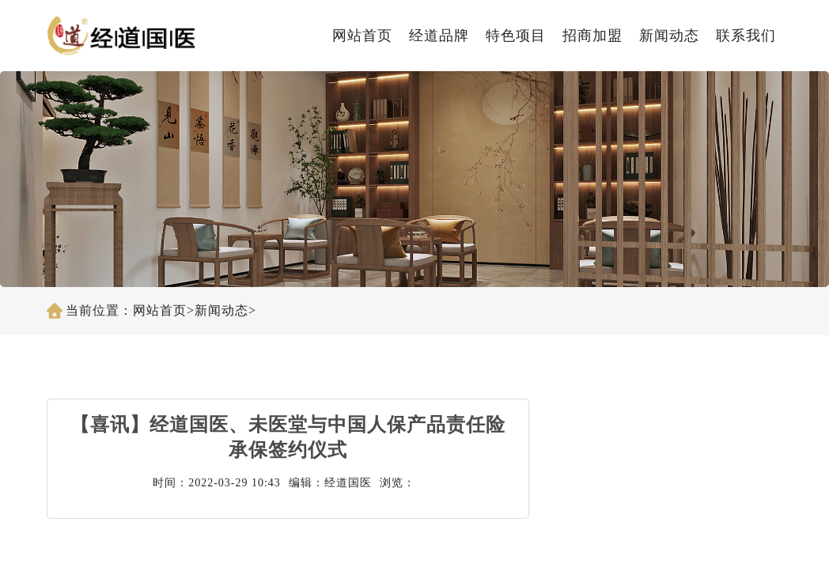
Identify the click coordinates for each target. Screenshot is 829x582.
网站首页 (362, 35)
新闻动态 (669, 35)
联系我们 (746, 35)
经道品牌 (439, 35)
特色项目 (516, 35)
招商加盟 (592, 35)
